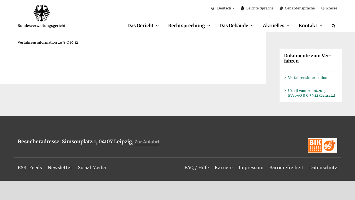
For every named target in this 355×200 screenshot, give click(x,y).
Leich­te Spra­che (257, 8)
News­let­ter (60, 167)
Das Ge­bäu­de (233, 25)
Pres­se (329, 8)
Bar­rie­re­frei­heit (286, 167)
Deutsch (221, 8)
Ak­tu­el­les (273, 25)
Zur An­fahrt (147, 141)
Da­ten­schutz (323, 167)
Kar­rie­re (224, 167)
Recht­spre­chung (186, 25)
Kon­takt (308, 25)
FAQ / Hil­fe (196, 167)
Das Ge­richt (140, 25)
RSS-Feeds (30, 167)
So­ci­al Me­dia (92, 167)
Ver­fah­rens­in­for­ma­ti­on (307, 78)
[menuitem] (143, 26)
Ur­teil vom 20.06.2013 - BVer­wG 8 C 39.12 (311, 93)
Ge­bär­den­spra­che (297, 8)
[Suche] (334, 25)
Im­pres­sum (251, 167)
